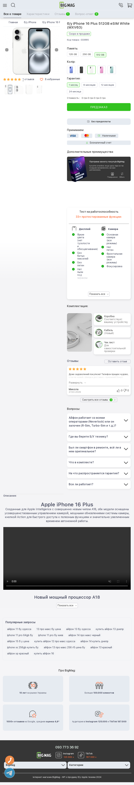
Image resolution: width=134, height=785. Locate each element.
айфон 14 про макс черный (84, 638)
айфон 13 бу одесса (78, 632)
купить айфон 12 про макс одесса (54, 644)
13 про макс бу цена (48, 632)
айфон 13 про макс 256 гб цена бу (64, 650)
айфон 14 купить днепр (94, 644)
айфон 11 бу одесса (19, 632)
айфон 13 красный (101, 650)
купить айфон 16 (44, 656)
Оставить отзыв (117, 361)
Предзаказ (98, 107)
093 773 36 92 (67, 750)
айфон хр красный (18, 656)
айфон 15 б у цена (18, 644)
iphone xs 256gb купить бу (23, 650)
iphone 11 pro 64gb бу (20, 638)
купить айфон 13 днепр (110, 632)
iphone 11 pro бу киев (50, 638)
